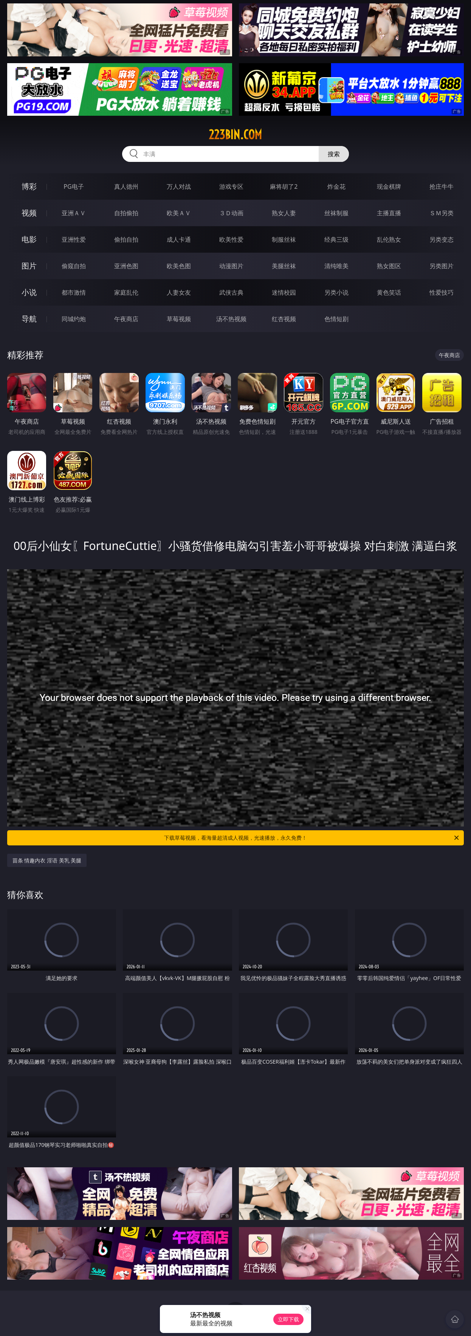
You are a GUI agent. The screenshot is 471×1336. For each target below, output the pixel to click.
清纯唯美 (336, 266)
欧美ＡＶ (179, 213)
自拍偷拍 (126, 213)
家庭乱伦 (126, 292)
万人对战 (179, 186)
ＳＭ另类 (441, 213)
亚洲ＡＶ (74, 213)
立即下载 (288, 1319)
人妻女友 (179, 292)
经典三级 (336, 239)
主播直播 (389, 213)
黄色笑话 (389, 292)
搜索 (334, 154)
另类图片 (441, 266)
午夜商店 (126, 319)
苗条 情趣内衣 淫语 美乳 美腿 (47, 860)
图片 (29, 266)
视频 (29, 213)
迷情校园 (284, 292)
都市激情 (74, 292)
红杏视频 (284, 319)
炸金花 (336, 186)
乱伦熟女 (389, 239)
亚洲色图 (126, 266)
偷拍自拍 (126, 239)
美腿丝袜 (284, 266)
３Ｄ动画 (231, 213)
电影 (29, 239)
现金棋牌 (389, 186)
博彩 (29, 186)
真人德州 (126, 186)
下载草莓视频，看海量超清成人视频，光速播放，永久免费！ (312, 837)
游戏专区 (231, 186)
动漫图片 (231, 266)
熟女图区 (389, 266)
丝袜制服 (336, 213)
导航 (29, 319)
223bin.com (235, 134)
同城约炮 (74, 319)
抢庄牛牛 (441, 186)
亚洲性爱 (74, 239)
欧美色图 (179, 266)
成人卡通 (179, 239)
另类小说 (336, 292)
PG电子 (74, 186)
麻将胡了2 (283, 186)
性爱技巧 (441, 292)
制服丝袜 (284, 239)
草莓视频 (179, 319)
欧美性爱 (231, 239)
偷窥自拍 (74, 266)
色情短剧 (336, 319)
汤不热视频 (231, 319)
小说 (29, 292)
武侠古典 (231, 292)
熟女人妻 (284, 213)
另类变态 (441, 239)
